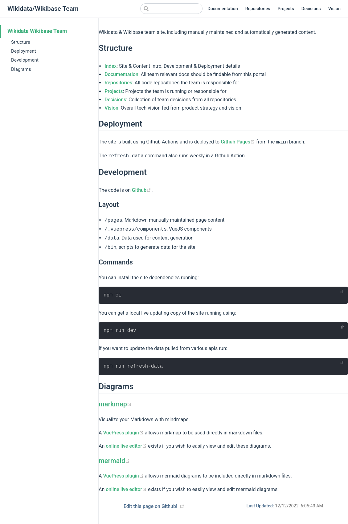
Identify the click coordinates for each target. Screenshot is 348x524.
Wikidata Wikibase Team (37, 31)
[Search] (171, 8)
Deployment (23, 51)
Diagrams (21, 69)
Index (110, 66)
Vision (334, 8)
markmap (115, 404)
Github (142, 190)
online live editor (127, 446)
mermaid (114, 461)
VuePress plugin (124, 433)
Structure (20, 42)
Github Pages (238, 142)
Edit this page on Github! (150, 506)
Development (25, 60)
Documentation (222, 8)
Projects (286, 8)
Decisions (311, 8)
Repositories (257, 8)
